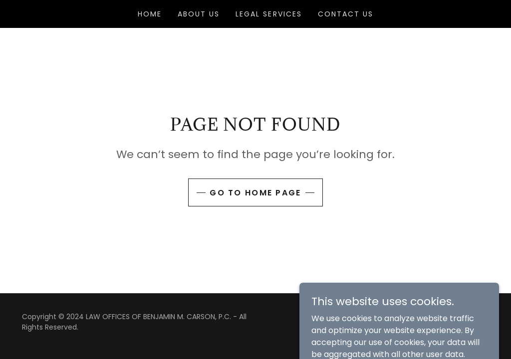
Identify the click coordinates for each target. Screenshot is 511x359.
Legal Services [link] (268, 14)
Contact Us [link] (345, 14)
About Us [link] (199, 14)
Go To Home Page (255, 192)
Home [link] (150, 14)
